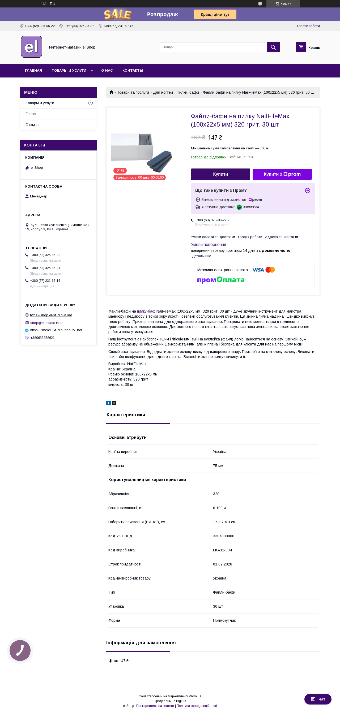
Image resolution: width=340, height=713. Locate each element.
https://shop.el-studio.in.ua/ (51, 315)
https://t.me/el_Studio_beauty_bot (56, 330)
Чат (318, 699)
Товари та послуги (133, 92)
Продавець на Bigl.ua (170, 701)
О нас (107, 70)
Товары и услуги (69, 70)
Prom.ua (195, 696)
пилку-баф (146, 311)
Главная (33, 70)
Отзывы (32, 125)
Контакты (132, 70)
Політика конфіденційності (197, 706)
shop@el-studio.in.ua (46, 323)
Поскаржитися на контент (155, 706)
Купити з (282, 174)
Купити (220, 174)
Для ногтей (163, 92)
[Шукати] (273, 47)
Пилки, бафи (188, 92)
